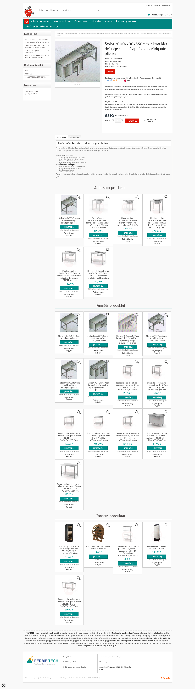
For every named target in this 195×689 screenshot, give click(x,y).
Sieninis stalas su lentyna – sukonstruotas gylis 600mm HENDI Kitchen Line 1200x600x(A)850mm (69, 601)
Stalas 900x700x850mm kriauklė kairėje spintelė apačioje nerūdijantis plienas (98, 385)
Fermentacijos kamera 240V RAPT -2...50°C (156, 546)
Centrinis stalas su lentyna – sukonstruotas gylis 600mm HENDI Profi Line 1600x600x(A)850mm (69, 486)
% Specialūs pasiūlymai (40, 21)
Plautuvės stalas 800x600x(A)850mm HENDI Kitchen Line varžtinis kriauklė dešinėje (127, 221)
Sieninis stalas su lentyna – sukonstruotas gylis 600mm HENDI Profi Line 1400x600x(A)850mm (156, 385)
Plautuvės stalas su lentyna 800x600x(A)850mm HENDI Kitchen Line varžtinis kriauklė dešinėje (98, 274)
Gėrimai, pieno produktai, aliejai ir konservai (93, 21)
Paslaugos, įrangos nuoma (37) (33, 51)
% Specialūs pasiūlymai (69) (36, 39)
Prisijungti (156, 5)
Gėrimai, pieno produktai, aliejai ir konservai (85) (36, 46)
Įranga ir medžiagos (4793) (36, 42)
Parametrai (74, 137)
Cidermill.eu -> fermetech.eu (36, 93)
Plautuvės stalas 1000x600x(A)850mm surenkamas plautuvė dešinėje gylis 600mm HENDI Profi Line (156, 223)
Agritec (28, 74)
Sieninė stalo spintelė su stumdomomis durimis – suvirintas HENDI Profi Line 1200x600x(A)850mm (157, 436)
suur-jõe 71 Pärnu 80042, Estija (75, 677)
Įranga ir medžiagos (62, 21)
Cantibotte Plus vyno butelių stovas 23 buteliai (98, 546)
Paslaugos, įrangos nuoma (127, 21)
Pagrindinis (59, 33)
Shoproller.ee (165, 676)
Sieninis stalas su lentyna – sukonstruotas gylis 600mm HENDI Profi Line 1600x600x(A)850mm (127, 385)
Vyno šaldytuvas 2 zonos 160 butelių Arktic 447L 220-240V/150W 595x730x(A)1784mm (69, 549)
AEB (26, 71)
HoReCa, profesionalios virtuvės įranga (41, 26)
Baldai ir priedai (117, 33)
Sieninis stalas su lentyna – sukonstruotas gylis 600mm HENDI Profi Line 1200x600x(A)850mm (69, 436)
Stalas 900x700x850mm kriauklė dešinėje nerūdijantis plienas (69, 220)
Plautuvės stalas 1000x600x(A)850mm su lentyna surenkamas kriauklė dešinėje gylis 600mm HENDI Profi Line (69, 275)
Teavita (110, 72)
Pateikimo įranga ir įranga (102, 33)
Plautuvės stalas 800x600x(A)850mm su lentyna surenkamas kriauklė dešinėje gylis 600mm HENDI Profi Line (98, 223)
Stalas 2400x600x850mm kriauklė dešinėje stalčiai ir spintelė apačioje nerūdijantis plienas (127, 339)
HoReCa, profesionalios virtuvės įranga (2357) (35, 56)
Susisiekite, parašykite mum (71, 661)
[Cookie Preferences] (3, 685)
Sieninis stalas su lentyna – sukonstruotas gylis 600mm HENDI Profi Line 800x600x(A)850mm (127, 436)
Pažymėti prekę (152, 119)
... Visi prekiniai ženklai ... (35, 77)
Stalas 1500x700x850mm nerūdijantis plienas (69, 336)
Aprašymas (61, 137)
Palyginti (150, 121)
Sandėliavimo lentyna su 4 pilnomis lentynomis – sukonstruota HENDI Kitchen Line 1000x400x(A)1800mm (127, 550)
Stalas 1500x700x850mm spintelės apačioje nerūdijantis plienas (98, 337)
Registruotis (166, 5)
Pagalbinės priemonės (86, 33)
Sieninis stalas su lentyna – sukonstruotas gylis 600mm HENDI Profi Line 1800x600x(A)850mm (98, 436)
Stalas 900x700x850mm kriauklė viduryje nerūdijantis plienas (156, 337)
